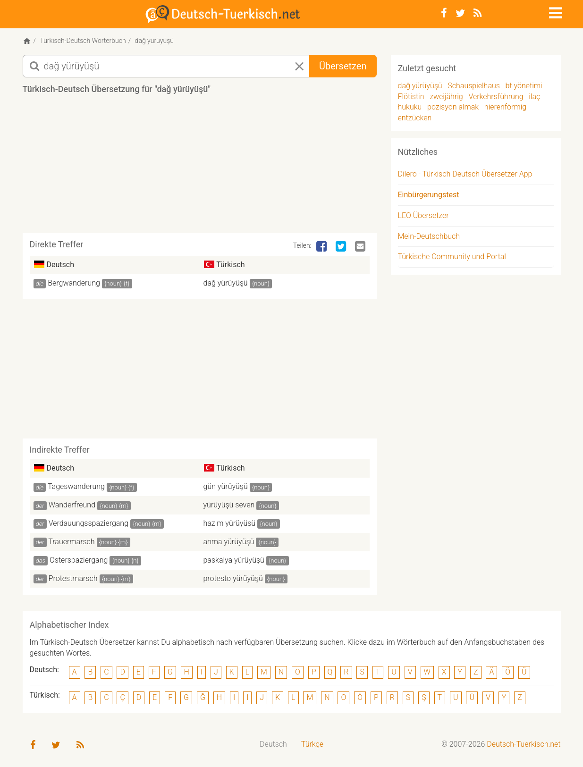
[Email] (361, 246)
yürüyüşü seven (229, 504)
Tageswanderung (76, 486)
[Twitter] (460, 13)
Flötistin (411, 96)
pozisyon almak (453, 106)
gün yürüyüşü (225, 486)
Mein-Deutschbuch (429, 236)
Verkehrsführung (495, 96)
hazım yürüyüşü (229, 523)
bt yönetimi (524, 85)
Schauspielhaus (474, 85)
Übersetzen (342, 66)
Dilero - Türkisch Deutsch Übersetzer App (465, 173)
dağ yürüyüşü (225, 282)
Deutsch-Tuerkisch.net (523, 744)
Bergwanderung (74, 282)
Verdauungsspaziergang (88, 523)
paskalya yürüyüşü (233, 560)
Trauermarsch (71, 541)
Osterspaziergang (79, 560)
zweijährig (446, 96)
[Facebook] (444, 13)
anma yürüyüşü (228, 541)
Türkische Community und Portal (452, 256)
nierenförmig (505, 106)
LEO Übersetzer (423, 215)
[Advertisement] (200, 167)
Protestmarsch (73, 578)
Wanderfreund (72, 504)
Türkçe (312, 744)
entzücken (415, 117)
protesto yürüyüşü (233, 578)
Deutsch (273, 744)
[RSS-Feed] (477, 13)
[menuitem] (273, 744)
